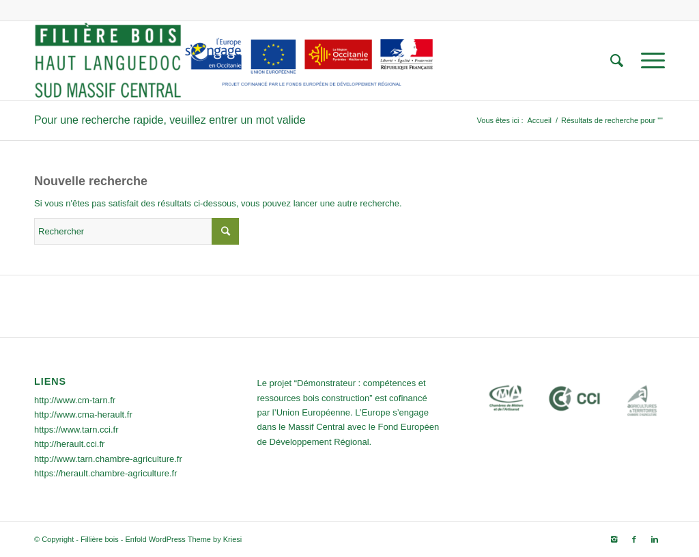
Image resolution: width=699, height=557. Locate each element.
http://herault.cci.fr (69, 444)
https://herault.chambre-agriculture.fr (105, 473)
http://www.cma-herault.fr (83, 414)
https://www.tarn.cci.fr (76, 429)
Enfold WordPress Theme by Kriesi (183, 539)
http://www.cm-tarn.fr (74, 400)
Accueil (539, 120)
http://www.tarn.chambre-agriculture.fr (108, 459)
